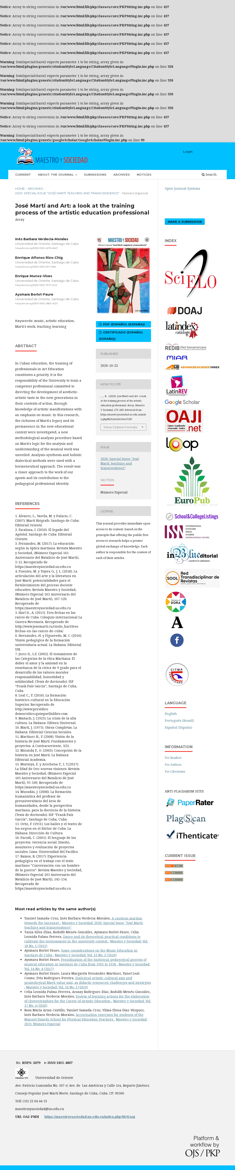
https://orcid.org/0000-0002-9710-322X (36, 285)
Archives (121, 174)
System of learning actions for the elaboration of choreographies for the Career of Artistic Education (86, 998)
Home (20, 188)
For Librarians (175, 771)
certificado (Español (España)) (121, 335)
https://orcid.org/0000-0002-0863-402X (36, 303)
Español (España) (178, 727)
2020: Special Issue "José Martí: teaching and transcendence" (67, 193)
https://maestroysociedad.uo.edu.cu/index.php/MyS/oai (90, 1116)
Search (209, 174)
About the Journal (56, 174)
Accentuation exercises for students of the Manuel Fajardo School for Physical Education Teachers (83, 1016)
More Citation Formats (120, 427)
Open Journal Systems (182, 188)
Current (23, 174)
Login (188, 151)
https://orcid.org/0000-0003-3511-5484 (35, 266)
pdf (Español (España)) (123, 324)
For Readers (173, 758)
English (171, 713)
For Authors (173, 764)
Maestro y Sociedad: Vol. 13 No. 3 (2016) (86, 955)
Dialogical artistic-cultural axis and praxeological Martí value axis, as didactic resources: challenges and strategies (87, 980)
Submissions (95, 174)
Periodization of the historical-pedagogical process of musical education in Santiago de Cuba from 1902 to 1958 (85, 961)
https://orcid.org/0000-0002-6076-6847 (36, 248)
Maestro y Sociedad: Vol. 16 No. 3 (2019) (57, 987)
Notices (144, 174)
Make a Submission (185, 221)
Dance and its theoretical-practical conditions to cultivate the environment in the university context (82, 938)
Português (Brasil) (179, 720)
